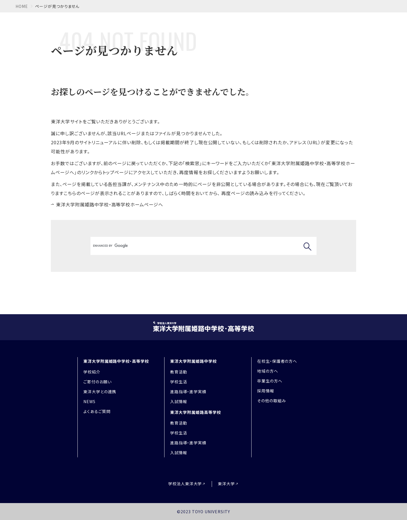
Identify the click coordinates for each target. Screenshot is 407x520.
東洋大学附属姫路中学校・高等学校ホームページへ (109, 204)
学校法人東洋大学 (185, 483)
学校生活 (178, 381)
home (22, 6)
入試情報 (178, 401)
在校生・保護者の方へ (277, 361)
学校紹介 (91, 372)
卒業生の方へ (269, 381)
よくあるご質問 (97, 411)
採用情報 (265, 391)
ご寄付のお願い (97, 381)
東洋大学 (226, 483)
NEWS (89, 401)
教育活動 (178, 372)
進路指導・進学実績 (188, 391)
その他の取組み (271, 400)
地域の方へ (267, 371)
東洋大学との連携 (99, 391)
